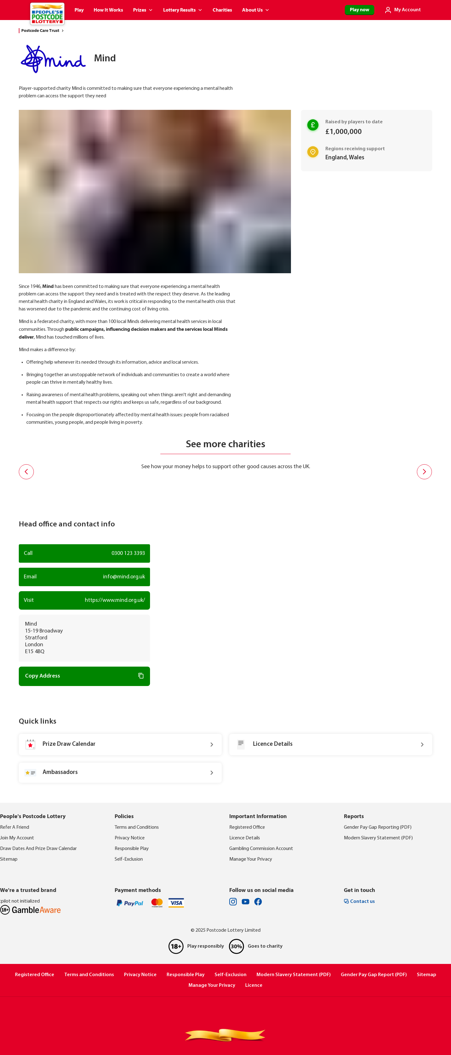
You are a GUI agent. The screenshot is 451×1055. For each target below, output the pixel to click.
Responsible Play (132, 848)
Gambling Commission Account (261, 848)
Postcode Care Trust (43, 30)
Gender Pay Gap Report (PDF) (374, 974)
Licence (253, 985)
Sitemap (9, 859)
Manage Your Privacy (250, 859)
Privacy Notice (130, 838)
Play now (359, 10)
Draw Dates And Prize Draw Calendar (38, 848)
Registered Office (247, 827)
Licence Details (244, 838)
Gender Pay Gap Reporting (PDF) (378, 827)
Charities (222, 10)
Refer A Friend (14, 827)
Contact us (359, 901)
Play (79, 10)
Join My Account (17, 838)
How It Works (108, 10)
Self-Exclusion (129, 859)
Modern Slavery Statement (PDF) (378, 838)
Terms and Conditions (137, 827)
